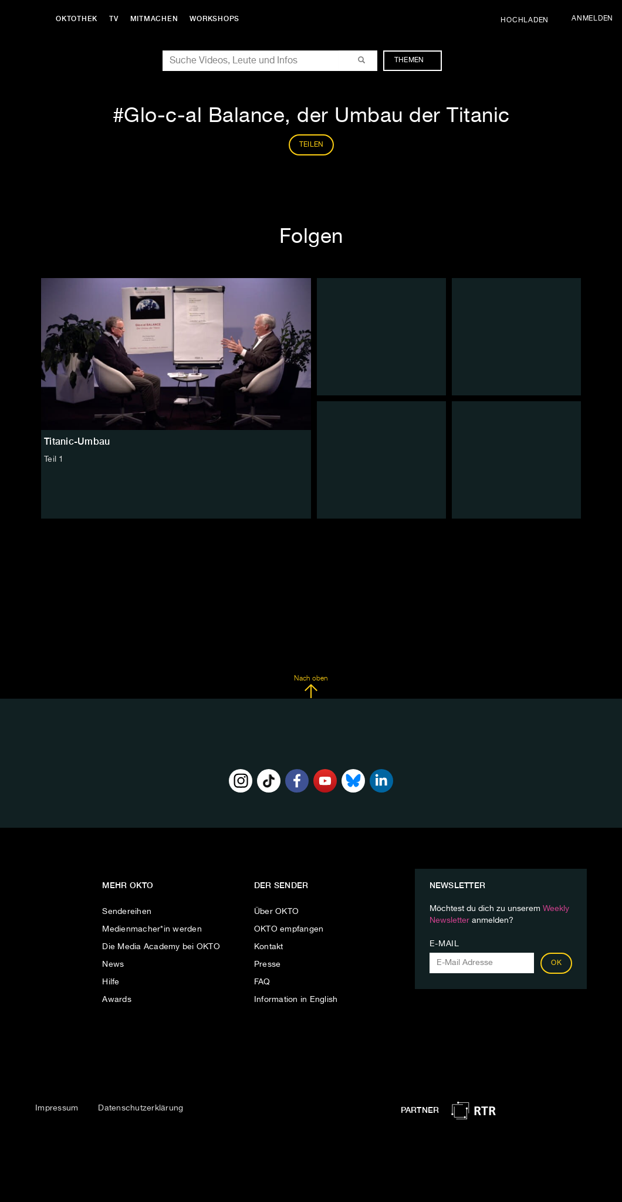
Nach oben (310, 687)
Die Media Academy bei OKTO (161, 947)
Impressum (56, 1108)
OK (556, 963)
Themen (415, 60)
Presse (267, 964)
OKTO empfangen (289, 929)
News (113, 964)
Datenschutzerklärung (140, 1108)
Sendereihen (126, 912)
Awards (116, 1000)
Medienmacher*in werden (152, 929)
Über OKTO (276, 912)
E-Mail (444, 944)
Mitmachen (154, 19)
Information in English (296, 1000)
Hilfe (110, 982)
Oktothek (76, 19)
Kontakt (268, 947)
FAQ (262, 982)
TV (114, 19)
